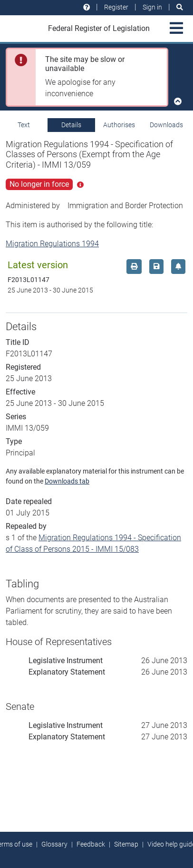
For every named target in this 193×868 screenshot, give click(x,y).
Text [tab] (24, 125)
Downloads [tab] (166, 125)
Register (116, 7)
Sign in (152, 7)
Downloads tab (67, 481)
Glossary (54, 844)
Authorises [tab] (119, 125)
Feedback (91, 844)
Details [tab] (71, 125)
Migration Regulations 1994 (52, 243)
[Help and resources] (86, 7)
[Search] (179, 7)
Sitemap (126, 844)
